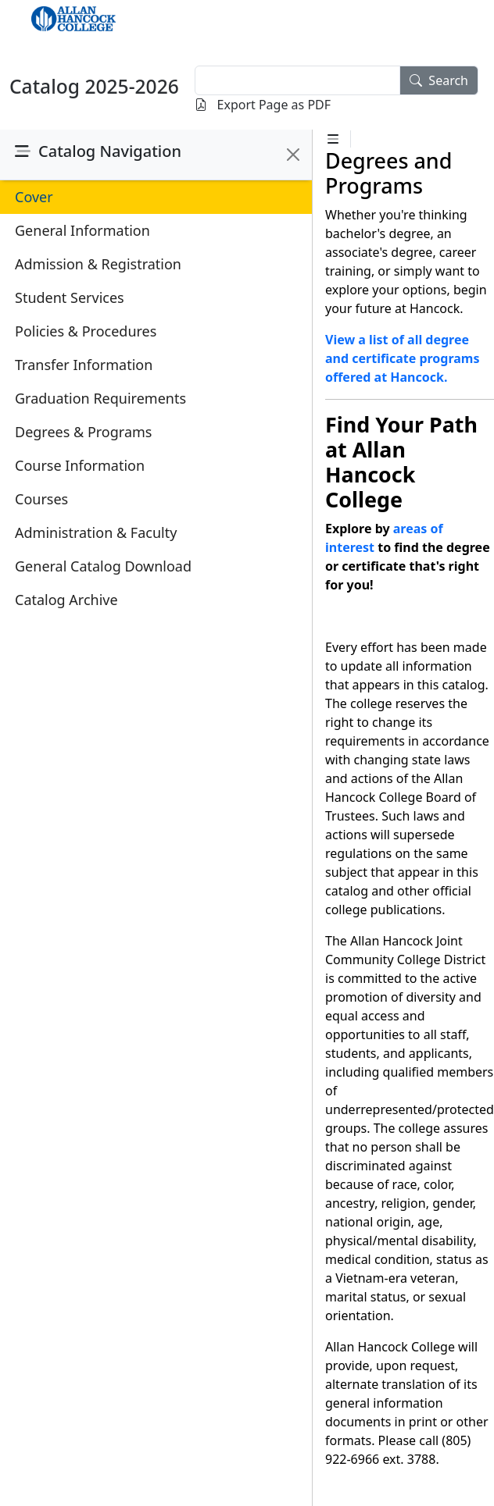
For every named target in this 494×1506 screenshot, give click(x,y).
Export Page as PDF (263, 104)
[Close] (293, 154)
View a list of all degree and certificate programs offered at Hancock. (402, 358)
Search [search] (439, 80)
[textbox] (297, 80)
